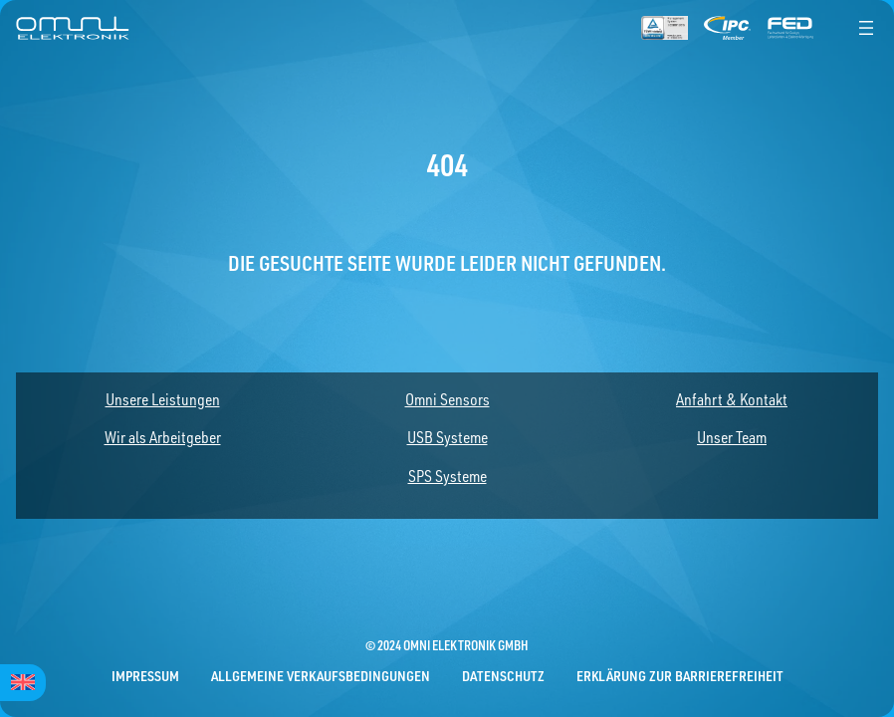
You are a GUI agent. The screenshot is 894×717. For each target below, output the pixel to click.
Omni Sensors (447, 399)
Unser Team (732, 437)
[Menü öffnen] (866, 28)
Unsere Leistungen (163, 399)
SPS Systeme (447, 476)
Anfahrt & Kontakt (731, 399)
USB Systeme (447, 437)
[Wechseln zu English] (23, 682)
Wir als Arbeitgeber (163, 437)
